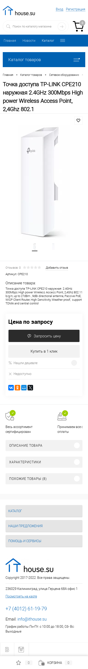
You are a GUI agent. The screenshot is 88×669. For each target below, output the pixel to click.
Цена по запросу (30, 321)
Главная (10, 40)
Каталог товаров (44, 59)
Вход (59, 9)
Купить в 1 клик (44, 351)
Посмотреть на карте (21, 596)
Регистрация (75, 9)
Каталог (48, 40)
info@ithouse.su (32, 619)
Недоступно (19, 374)
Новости (29, 40)
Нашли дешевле (22, 363)
